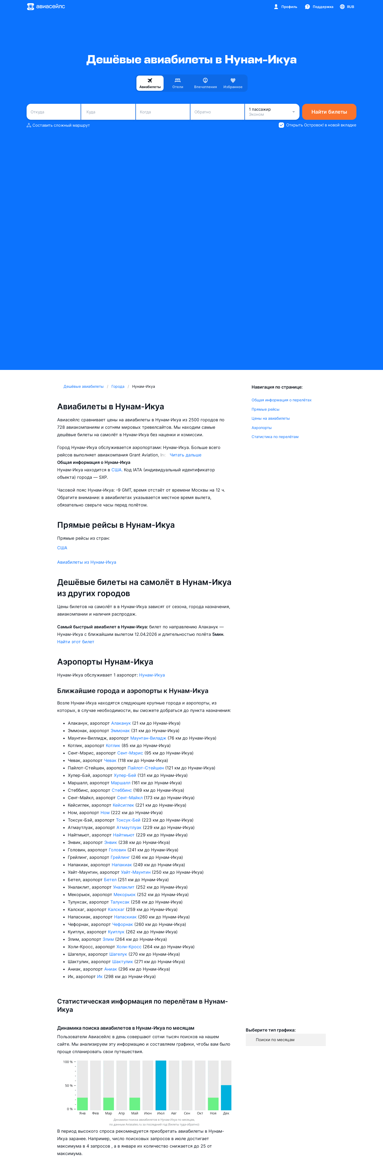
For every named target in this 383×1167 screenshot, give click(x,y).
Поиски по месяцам (275, 1039)
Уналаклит (124, 887)
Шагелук (118, 954)
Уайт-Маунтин (136, 872)
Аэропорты (262, 427)
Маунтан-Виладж (149, 738)
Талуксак (120, 902)
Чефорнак (123, 924)
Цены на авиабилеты (271, 418)
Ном (106, 812)
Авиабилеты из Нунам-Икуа (86, 562)
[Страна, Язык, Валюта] (346, 6)
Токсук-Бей (129, 820)
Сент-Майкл (130, 797)
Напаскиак (126, 916)
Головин (118, 849)
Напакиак (122, 864)
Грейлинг (121, 857)
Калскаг (117, 909)
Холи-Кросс (129, 946)
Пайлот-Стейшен (146, 767)
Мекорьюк (125, 894)
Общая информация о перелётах (282, 400)
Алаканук (121, 723)
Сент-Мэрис (130, 753)
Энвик (111, 842)
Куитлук (117, 931)
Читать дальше (185, 454)
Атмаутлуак (129, 827)
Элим (109, 939)
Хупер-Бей (126, 775)
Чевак (111, 760)
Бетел (111, 879)
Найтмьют (124, 835)
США (62, 547)
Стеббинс (122, 790)
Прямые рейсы (266, 409)
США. (117, 469)
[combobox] (54, 112)
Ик (100, 976)
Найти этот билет (75, 641)
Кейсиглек (124, 805)
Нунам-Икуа (152, 675)
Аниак (111, 969)
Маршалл (121, 782)
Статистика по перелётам (275, 436)
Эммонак (121, 730)
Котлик (114, 745)
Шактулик (123, 961)
